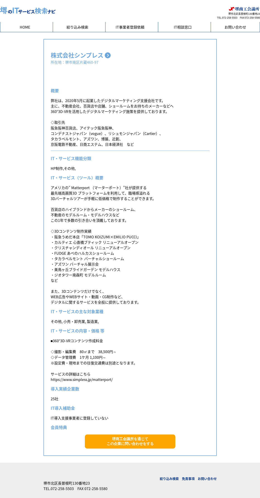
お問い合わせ (235, 27)
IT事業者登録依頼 (130, 27)
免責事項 (188, 478)
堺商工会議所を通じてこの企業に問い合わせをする (130, 441)
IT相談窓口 (183, 27)
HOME (25, 27)
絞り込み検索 (77, 27)
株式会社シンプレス (81, 55)
